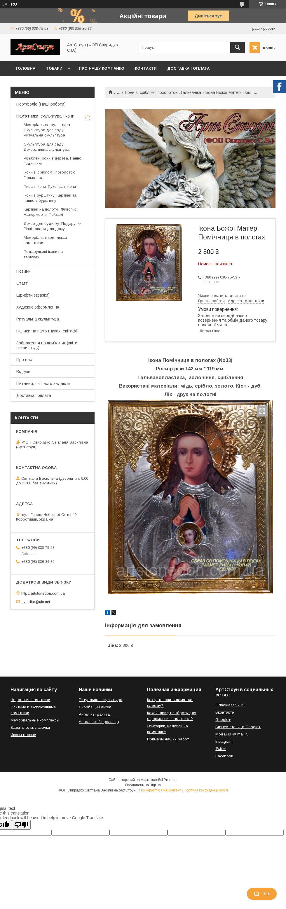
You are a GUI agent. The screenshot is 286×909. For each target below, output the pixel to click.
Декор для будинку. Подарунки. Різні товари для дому (53, 226)
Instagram (224, 741)
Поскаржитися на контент (160, 790)
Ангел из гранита (94, 714)
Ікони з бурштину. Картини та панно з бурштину (50, 198)
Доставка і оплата (188, 68)
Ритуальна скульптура (37, 319)
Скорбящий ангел (95, 707)
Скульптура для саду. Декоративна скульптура (46, 147)
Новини (23, 271)
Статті (22, 283)
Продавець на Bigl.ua (143, 785)
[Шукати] (237, 47)
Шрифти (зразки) (33, 295)
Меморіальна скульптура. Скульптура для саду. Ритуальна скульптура (47, 129)
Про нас (24, 359)
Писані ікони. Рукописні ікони (50, 186)
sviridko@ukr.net (36, 601)
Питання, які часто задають (43, 383)
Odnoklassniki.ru (230, 705)
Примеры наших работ (168, 739)
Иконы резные (23, 735)
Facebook (224, 756)
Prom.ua (170, 780)
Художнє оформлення (37, 307)
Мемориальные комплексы (35, 720)
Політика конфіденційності (206, 790)
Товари (54, 68)
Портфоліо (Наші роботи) (41, 104)
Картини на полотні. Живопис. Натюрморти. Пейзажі (51, 212)
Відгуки (23, 371)
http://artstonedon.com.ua (43, 593)
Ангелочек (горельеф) (99, 721)
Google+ (223, 719)
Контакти (146, 68)
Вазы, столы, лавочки (30, 727)
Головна (25, 68)
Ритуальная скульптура (100, 700)
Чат (262, 893)
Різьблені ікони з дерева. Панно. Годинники (53, 161)
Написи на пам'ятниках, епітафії (47, 331)
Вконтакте (224, 712)
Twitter (220, 749)
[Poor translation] (21, 825)
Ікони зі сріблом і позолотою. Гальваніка (163, 92)
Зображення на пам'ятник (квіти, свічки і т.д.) (47, 345)
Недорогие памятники (30, 700)
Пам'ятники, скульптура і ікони (45, 116)
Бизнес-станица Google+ (238, 727)
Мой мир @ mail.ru (232, 734)
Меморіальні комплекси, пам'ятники (46, 240)
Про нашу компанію (101, 68)
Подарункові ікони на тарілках (43, 254)
